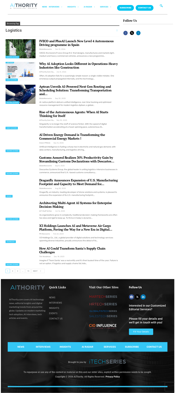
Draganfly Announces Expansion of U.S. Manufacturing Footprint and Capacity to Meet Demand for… (78, 182)
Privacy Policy (113, 376)
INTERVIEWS (57, 6)
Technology (11, 241)
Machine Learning (13, 57)
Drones (9, 196)
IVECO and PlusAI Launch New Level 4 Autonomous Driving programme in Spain (76, 43)
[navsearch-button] (161, 6)
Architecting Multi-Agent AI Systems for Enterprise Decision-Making (75, 205)
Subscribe (125, 8)
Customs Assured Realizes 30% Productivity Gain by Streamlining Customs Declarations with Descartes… (76, 159)
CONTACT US (144, 8)
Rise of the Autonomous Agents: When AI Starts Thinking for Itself (73, 114)
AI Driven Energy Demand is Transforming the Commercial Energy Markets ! (72, 136)
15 (28, 271)
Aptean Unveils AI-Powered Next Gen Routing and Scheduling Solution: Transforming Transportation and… (75, 90)
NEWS (44, 7)
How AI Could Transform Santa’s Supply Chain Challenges (72, 250)
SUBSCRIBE (132, 346)
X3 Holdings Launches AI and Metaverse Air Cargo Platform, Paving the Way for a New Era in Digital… (75, 227)
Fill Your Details (141, 331)
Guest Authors (12, 80)
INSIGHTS (74, 6)
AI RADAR (91, 6)
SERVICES (107, 6)
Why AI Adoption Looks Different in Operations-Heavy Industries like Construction (78, 65)
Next (38, 271)
